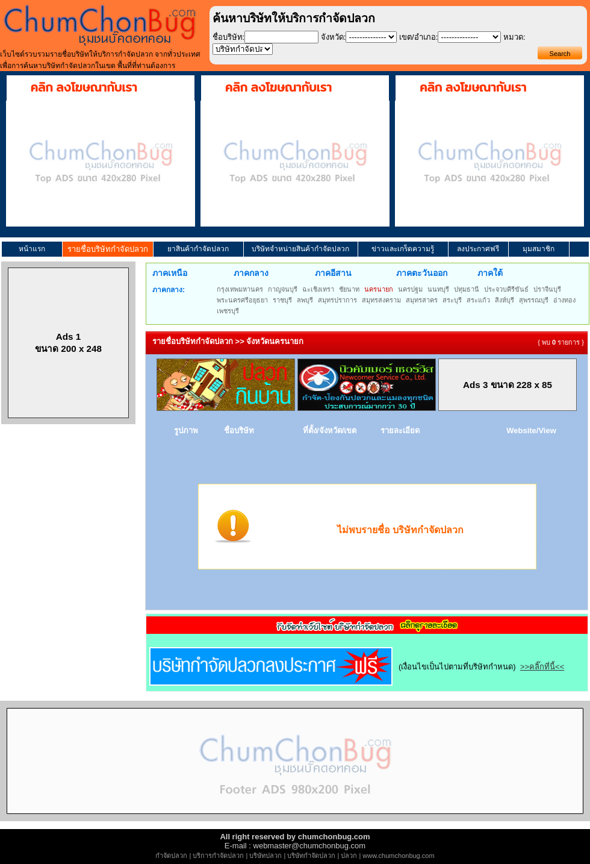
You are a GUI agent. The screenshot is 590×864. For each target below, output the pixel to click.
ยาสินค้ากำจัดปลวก (198, 249)
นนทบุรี (438, 289)
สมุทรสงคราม (381, 300)
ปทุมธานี (466, 289)
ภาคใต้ (490, 273)
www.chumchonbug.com (398, 855)
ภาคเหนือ (169, 273)
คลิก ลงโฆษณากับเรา (84, 87)
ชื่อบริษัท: (229, 37)
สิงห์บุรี (504, 300)
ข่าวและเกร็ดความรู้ (402, 249)
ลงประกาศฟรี (478, 249)
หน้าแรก (32, 249)
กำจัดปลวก (171, 855)
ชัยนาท (349, 289)
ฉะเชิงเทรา (318, 289)
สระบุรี (452, 300)
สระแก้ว (478, 300)
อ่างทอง (564, 300)
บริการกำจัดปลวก (218, 855)
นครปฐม (410, 289)
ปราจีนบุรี (547, 289)
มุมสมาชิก (538, 249)
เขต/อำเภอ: (418, 37)
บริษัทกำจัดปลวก (311, 855)
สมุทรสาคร (422, 300)
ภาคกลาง (251, 273)
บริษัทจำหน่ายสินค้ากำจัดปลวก (300, 249)
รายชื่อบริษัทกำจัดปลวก (107, 249)
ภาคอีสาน (333, 273)
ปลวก (349, 855)
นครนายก (378, 289)
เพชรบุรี (228, 311)
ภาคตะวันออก (421, 273)
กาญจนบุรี (282, 289)
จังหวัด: (333, 37)
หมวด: (514, 37)
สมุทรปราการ (337, 300)
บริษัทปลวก (265, 855)
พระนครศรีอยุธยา (242, 300)
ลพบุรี (305, 300)
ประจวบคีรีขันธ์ (506, 289)
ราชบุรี (282, 300)
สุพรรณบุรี (533, 300)
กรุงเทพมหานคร (240, 289)
